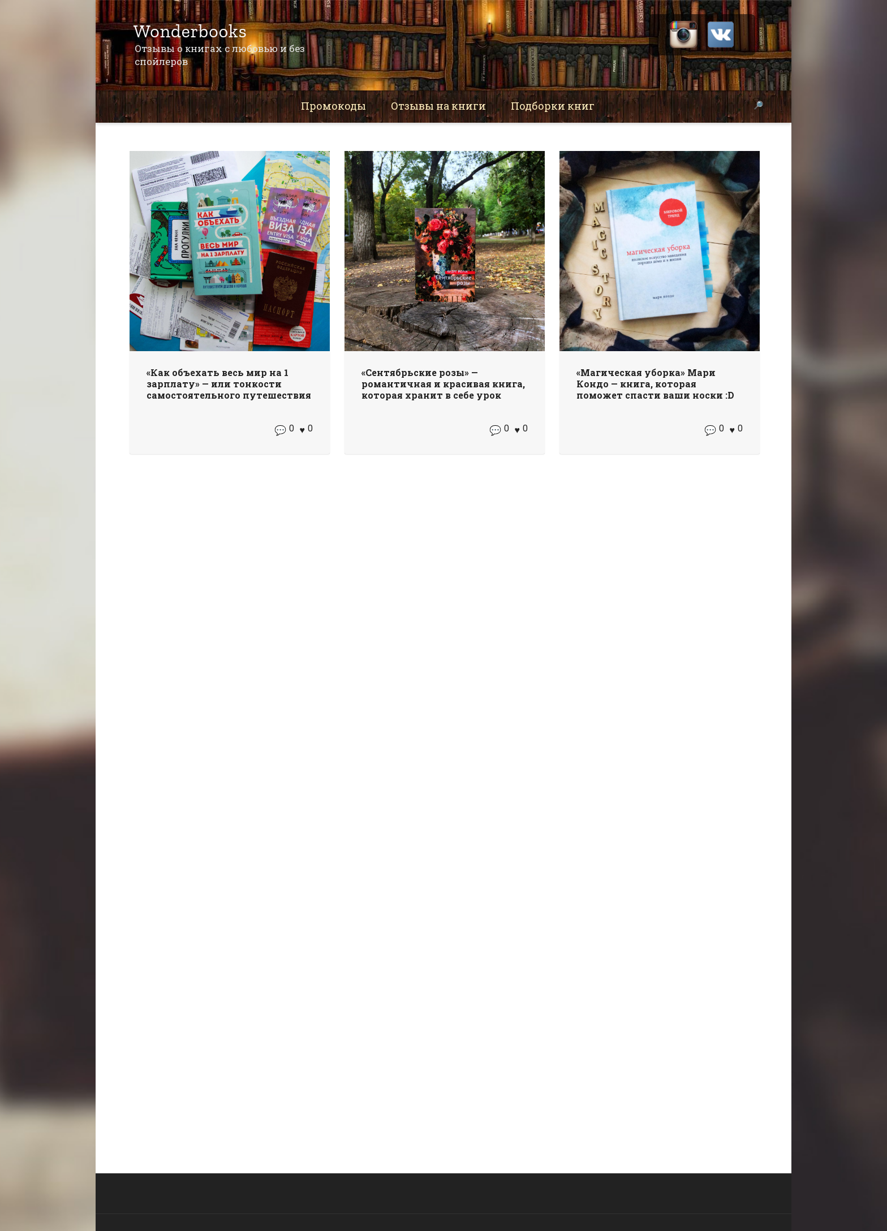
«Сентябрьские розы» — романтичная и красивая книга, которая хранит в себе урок (443, 383)
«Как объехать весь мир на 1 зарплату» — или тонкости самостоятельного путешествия (229, 383)
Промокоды (333, 106)
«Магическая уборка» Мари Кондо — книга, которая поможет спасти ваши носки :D (655, 383)
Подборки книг (553, 106)
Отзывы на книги (438, 106)
